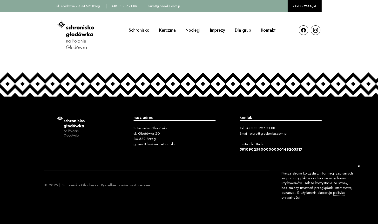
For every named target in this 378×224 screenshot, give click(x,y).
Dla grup (243, 30)
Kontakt (268, 30)
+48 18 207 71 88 (124, 6)
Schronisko (139, 30)
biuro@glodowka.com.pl (164, 6)
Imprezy (217, 30)
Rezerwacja (304, 6)
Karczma (167, 30)
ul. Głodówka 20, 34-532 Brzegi (78, 6)
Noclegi (192, 30)
